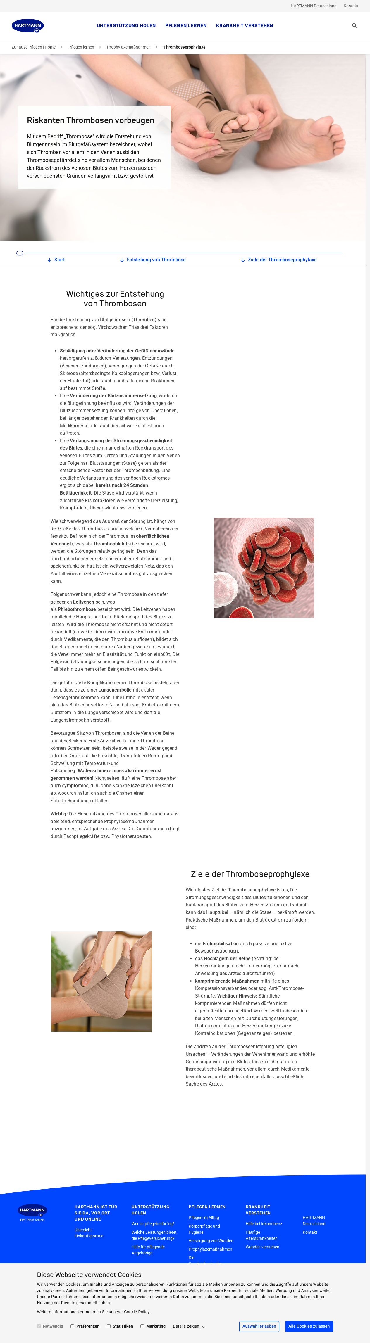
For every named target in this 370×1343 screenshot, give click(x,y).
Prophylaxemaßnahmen (129, 47)
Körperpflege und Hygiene (204, 1229)
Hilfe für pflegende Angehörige (148, 1250)
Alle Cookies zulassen (309, 1326)
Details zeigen (186, 1326)
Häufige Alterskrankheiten (262, 1235)
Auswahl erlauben (259, 1326)
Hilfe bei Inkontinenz (264, 1223)
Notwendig (53, 1326)
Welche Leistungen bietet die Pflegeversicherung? (154, 1235)
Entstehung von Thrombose (152, 260)
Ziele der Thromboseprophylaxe (278, 260)
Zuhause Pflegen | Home (34, 47)
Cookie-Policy (136, 1312)
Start (55, 260)
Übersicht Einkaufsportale (89, 1233)
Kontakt (351, 6)
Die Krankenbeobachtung (208, 1260)
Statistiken (123, 1326)
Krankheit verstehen (244, 26)
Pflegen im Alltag (204, 1217)
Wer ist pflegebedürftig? (153, 1223)
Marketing (156, 1326)
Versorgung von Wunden (211, 1240)
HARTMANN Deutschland (314, 6)
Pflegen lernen (186, 26)
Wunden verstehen (262, 1247)
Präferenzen (87, 1326)
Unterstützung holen (126, 26)
